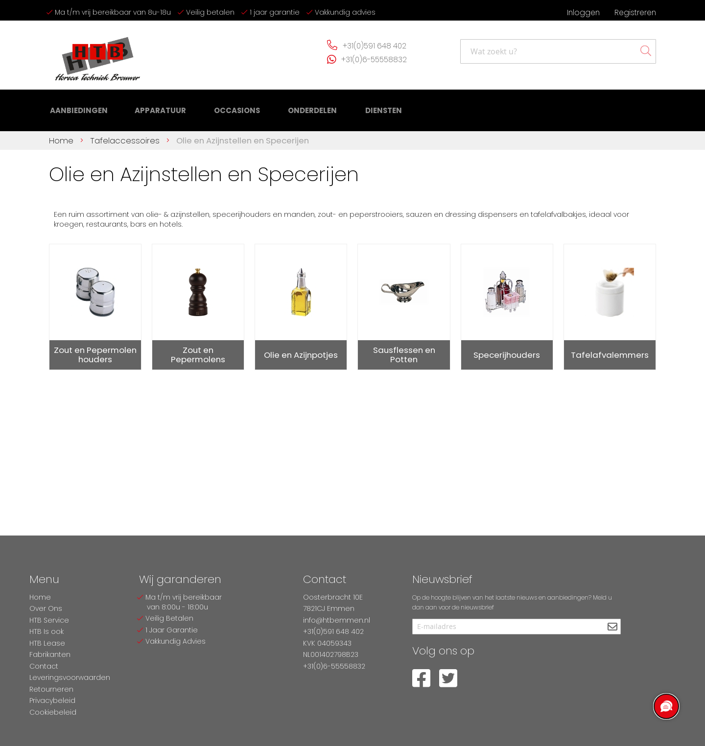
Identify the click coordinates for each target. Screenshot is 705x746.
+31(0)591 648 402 (374, 46)
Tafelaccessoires (126, 135)
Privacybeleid (52, 700)
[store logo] (98, 55)
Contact (43, 666)
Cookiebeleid (52, 712)
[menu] (210, 108)
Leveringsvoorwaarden (69, 677)
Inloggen (583, 12)
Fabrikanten (49, 654)
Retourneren (51, 689)
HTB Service (49, 620)
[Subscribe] (612, 627)
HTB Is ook (46, 631)
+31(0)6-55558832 (374, 59)
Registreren (635, 12)
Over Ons (45, 608)
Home (62, 135)
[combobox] (558, 51)
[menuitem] (77, 108)
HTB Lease (47, 643)
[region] (665, 706)
